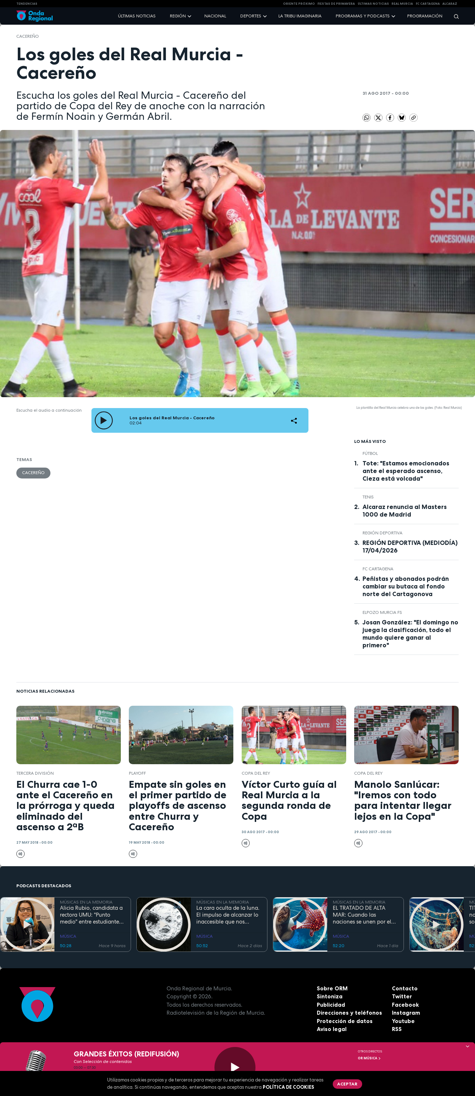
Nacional (215, 16)
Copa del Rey (256, 773)
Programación (424, 16)
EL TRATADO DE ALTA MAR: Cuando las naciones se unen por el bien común (362, 915)
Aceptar (347, 1084)
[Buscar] (454, 16)
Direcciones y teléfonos (349, 1012)
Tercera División (35, 773)
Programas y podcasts (363, 16)
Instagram (406, 1012)
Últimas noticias (137, 16)
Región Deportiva (382, 533)
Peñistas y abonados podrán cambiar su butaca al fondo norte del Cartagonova (406, 586)
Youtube (403, 1021)
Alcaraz (449, 3)
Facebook (405, 1004)
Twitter (402, 996)
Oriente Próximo (299, 3)
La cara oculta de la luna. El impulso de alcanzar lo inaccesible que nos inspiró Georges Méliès (227, 915)
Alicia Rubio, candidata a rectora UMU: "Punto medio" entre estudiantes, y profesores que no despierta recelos (91, 915)
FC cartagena (428, 3)
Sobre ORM (332, 988)
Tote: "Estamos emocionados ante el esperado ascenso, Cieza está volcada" (406, 471)
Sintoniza (330, 996)
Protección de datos (345, 1021)
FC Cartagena (378, 569)
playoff (137, 773)
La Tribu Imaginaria (300, 16)
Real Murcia (402, 3)
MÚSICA (68, 936)
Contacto (405, 988)
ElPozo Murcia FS (382, 612)
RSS (397, 1029)
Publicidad (331, 1004)
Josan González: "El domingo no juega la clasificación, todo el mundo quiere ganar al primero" (410, 634)
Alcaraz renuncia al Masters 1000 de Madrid (405, 510)
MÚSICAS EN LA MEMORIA (86, 902)
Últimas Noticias (373, 3)
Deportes (250, 16)
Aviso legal (332, 1029)
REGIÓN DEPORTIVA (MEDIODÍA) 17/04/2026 (410, 546)
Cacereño (27, 36)
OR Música (369, 1058)
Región (178, 16)
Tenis (368, 497)
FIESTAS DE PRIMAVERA (336, 3)
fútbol (370, 453)
